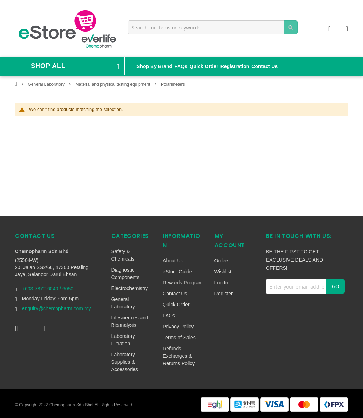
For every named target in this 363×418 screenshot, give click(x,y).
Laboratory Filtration (123, 339)
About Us (173, 260)
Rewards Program (183, 282)
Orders (222, 260)
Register (223, 293)
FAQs (181, 66)
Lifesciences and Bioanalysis (129, 321)
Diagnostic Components (125, 273)
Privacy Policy (178, 326)
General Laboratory (47, 84)
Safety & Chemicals (122, 255)
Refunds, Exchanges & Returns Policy (179, 356)
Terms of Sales (179, 337)
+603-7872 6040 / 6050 (47, 288)
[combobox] (213, 27)
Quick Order (204, 66)
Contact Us (264, 66)
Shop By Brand (154, 66)
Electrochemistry (129, 288)
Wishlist (222, 271)
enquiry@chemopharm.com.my (56, 308)
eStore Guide (177, 271)
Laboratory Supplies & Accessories (124, 362)
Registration (235, 66)
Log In (221, 282)
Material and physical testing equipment (113, 84)
